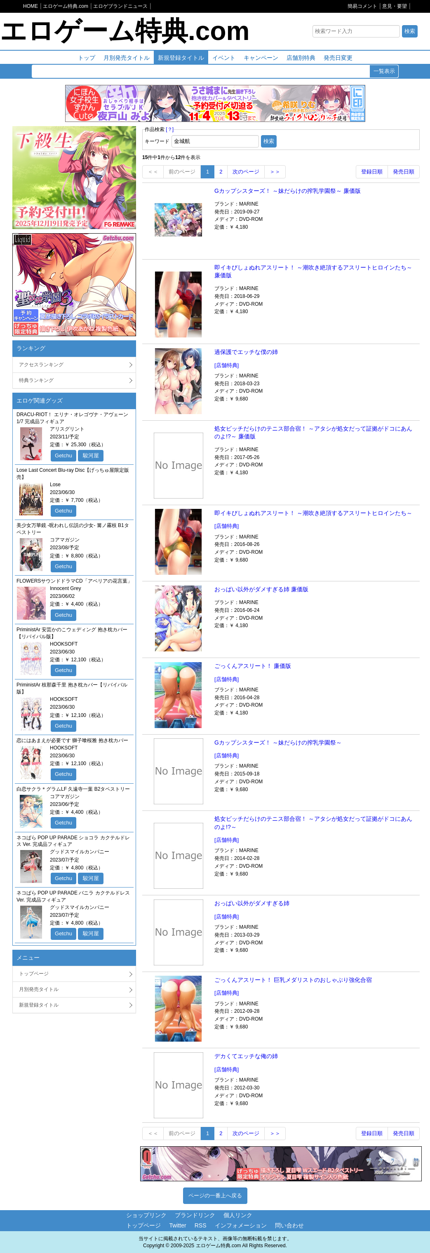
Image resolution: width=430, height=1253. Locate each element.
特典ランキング (36, 380)
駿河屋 (91, 455)
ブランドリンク (195, 1215)
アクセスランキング (41, 365)
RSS (201, 1225)
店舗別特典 (301, 57)
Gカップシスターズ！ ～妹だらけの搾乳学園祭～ (278, 742)
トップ (86, 57)
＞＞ (275, 172)
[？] (170, 129)
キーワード (157, 141)
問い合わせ (289, 1225)
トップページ (34, 974)
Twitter (177, 1225)
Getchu (63, 455)
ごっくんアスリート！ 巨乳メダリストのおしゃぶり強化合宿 (293, 980)
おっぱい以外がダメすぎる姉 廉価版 (261, 589)
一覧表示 (384, 71)
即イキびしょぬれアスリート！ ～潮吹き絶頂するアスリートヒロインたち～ (313, 513)
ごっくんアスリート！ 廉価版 (252, 666)
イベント (223, 57)
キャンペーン (261, 57)
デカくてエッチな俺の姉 (246, 1056)
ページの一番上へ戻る (215, 1195)
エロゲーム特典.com (124, 31)
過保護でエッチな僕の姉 (246, 352)
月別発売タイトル (126, 57)
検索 (409, 31)
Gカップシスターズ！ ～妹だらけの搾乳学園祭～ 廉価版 (287, 190)
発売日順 (403, 172)
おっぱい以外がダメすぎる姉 (251, 903)
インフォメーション (241, 1225)
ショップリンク (146, 1215)
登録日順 (372, 172)
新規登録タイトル (181, 57)
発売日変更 (338, 57)
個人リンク (237, 1215)
